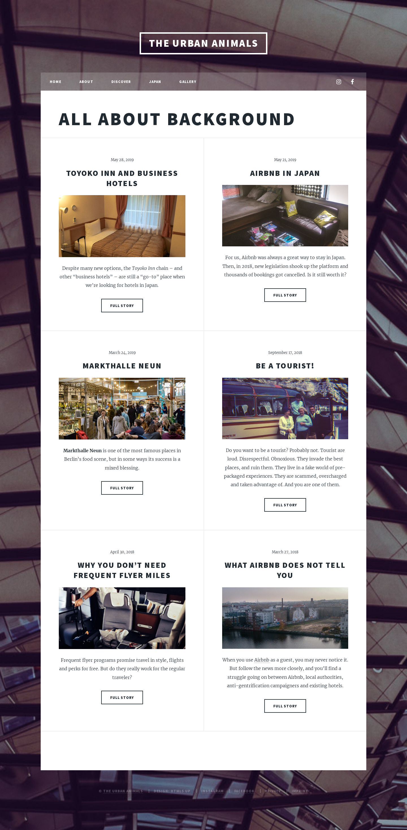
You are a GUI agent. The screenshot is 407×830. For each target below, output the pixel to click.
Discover (121, 81)
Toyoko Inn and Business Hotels (122, 178)
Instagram (212, 791)
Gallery (187, 81)
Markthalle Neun (122, 365)
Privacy (273, 791)
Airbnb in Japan (285, 173)
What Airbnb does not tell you (285, 570)
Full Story (122, 305)
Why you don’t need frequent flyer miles (122, 570)
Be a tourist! (285, 365)
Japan (155, 81)
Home (55, 81)
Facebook (244, 791)
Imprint (300, 791)
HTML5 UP (180, 791)
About (86, 81)
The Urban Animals (203, 43)
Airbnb (261, 660)
